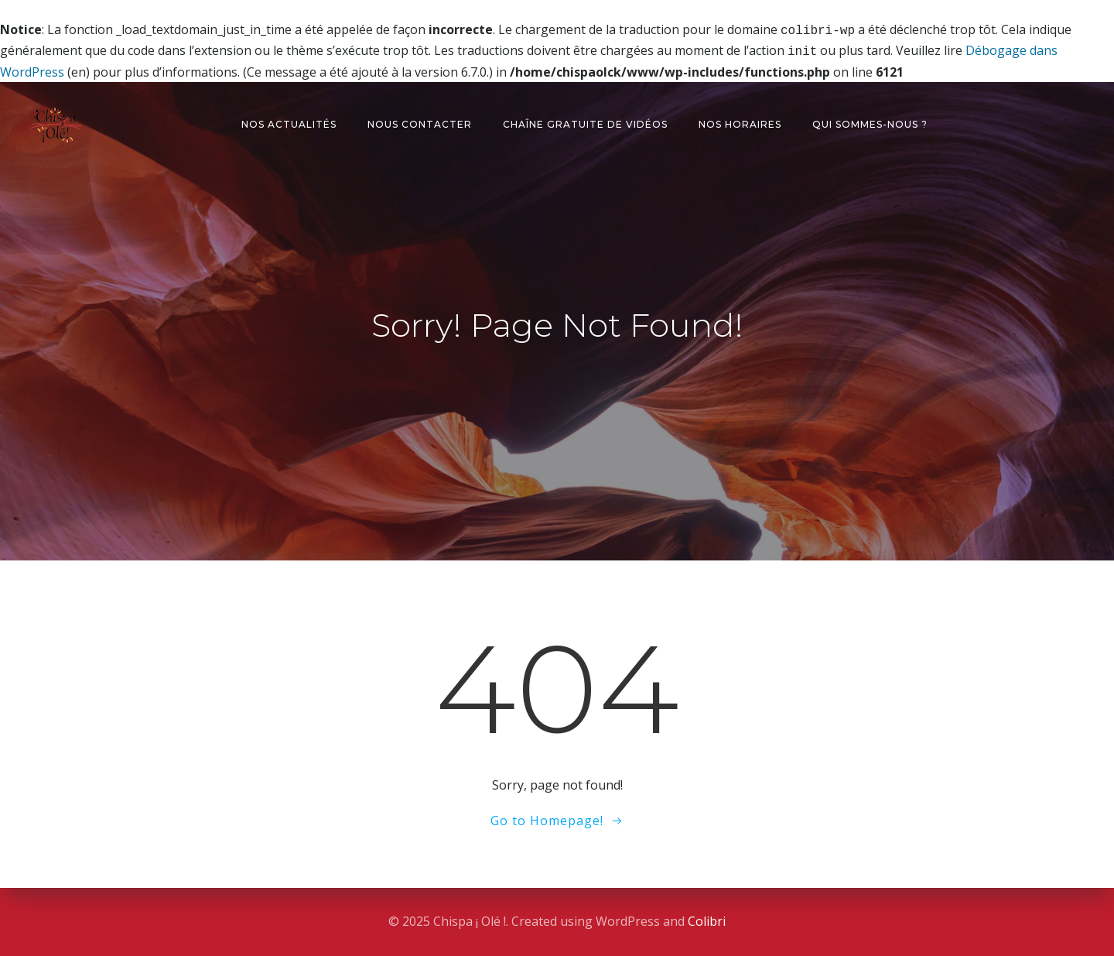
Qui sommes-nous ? (870, 121)
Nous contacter (419, 121)
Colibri (707, 921)
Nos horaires (740, 121)
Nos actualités (289, 121)
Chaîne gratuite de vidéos (585, 121)
